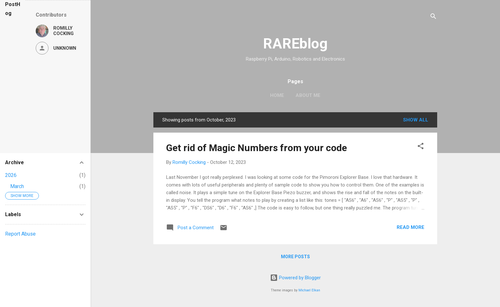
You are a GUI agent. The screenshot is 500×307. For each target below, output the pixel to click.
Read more (410, 227)
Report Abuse (20, 234)
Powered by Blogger (295, 278)
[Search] (433, 17)
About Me (308, 95)
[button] (420, 147)
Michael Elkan (309, 290)
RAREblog (295, 43)
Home (277, 95)
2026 (11, 175)
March (17, 186)
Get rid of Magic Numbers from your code (256, 147)
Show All (415, 120)
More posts (295, 256)
